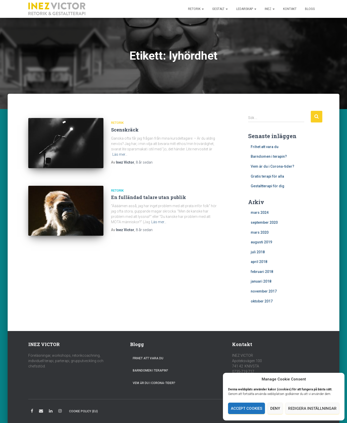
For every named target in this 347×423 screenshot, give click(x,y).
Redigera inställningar (312, 408)
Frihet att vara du (264, 147)
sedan (144, 162)
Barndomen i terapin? (269, 156)
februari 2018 (262, 272)
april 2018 (259, 262)
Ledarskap (246, 9)
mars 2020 (260, 232)
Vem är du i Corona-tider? (272, 166)
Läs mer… (119, 154)
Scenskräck (125, 130)
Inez (270, 9)
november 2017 (264, 291)
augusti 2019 (261, 242)
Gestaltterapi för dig (267, 186)
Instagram (60, 411)
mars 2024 (260, 212)
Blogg (310, 9)
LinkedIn (50, 411)
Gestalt (220, 9)
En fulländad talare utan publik (148, 197)
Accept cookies (246, 408)
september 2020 (264, 222)
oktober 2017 (262, 301)
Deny (275, 408)
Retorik (196, 9)
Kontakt (290, 9)
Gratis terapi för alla (267, 176)
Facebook (32, 411)
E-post (41, 411)
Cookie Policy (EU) (83, 411)
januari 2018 (261, 281)
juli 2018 (258, 252)
